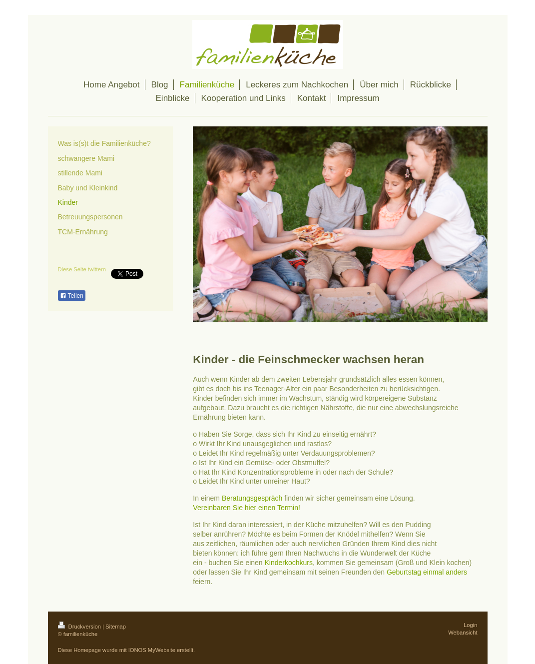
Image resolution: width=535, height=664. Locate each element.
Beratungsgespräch (252, 498)
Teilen (71, 295)
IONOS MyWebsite (151, 650)
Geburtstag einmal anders (427, 572)
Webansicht (462, 633)
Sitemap (115, 627)
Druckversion (80, 627)
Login (470, 625)
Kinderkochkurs (289, 563)
